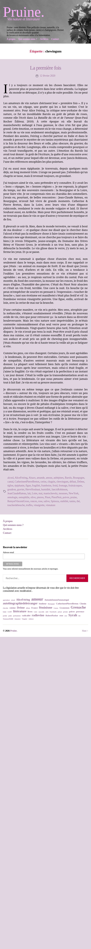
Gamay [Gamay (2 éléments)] (56, 608)
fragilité (36, 485)
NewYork (73, 493)
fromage (63, 485)
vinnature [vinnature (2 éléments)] (17, 619)
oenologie (12, 497)
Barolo (68, 477)
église (10, 485)
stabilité (64, 501)
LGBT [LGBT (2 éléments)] (10, 612)
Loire (34, 493)
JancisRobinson (59, 489)
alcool (10, 477)
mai (40, 493)
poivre (66, 497)
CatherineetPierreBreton (27, 481)
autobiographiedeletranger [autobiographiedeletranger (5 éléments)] (20, 603)
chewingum (62, 481)
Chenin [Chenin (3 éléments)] (83, 603)
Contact (7, 532)
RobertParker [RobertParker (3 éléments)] (52, 615)
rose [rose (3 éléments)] (61, 615)
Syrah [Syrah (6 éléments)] (72, 615)
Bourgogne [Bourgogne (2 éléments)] (51, 604)
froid (55, 485)
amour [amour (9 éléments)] (37, 599)
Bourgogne (78, 477)
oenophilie (24, 497)
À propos (8, 521)
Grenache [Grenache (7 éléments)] (78, 607)
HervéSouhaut (32, 489)
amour (49, 477)
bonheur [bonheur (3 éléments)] (43, 603)
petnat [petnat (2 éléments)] (60, 612)
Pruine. (23, 12)
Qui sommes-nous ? (13, 525)
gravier (20, 489)
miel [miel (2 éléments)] (47, 612)
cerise (43, 481)
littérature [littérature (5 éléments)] (19, 611)
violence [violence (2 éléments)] (31, 619)
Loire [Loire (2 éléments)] (35, 612)
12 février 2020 (47, 75)
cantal (10, 481)
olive (33, 497)
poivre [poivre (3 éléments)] (72, 611)
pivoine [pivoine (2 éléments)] (65, 612)
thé (78, 501)
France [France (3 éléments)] (34, 608)
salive (46, 501)
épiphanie (19, 485)
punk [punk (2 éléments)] (10, 616)
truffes (29, 505)
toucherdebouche (16, 505)
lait (29, 493)
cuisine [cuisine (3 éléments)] (12, 608)
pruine (73, 497)
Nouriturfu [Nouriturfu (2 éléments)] (53, 612)
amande (40, 477)
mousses (63, 493)
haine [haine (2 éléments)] (4, 612)
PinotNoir (56, 497)
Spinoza (55, 501)
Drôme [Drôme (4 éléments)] (21, 607)
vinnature (50, 505)
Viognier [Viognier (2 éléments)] (24, 619)
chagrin (51, 481)
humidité (45, 489)
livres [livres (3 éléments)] (30, 611)
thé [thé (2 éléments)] (79, 616)
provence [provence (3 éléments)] (80, 611)
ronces (33, 501)
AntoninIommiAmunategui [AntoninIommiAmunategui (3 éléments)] (56, 600)
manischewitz (51, 493)
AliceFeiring (21, 477)
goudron (11, 489)
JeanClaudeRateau (16, 493)
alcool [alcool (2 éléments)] (13, 600)
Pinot (47, 497)
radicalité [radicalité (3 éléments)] (26, 615)
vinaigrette (39, 505)
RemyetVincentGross (18, 501)
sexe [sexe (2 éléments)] (65, 616)
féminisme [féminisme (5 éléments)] (45, 607)
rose (40, 501)
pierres (40, 497)
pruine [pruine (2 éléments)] (5, 616)
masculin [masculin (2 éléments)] (41, 612)
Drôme (80, 481)
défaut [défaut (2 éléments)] (28, 608)
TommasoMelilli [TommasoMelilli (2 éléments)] (8, 619)
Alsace (31, 477)
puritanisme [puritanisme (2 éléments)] (17, 616)
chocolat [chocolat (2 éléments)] (5, 608)
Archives (7, 529)
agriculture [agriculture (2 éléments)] (6, 600)
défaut (72, 481)
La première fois (45, 68)
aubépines (58, 477)
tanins (72, 501)
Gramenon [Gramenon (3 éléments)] (64, 608)
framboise (46, 485)
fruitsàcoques (75, 485)
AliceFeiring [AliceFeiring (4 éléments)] (23, 599)
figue (28, 485)
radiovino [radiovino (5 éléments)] (38, 615)
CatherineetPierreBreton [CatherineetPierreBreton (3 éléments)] (67, 603)
